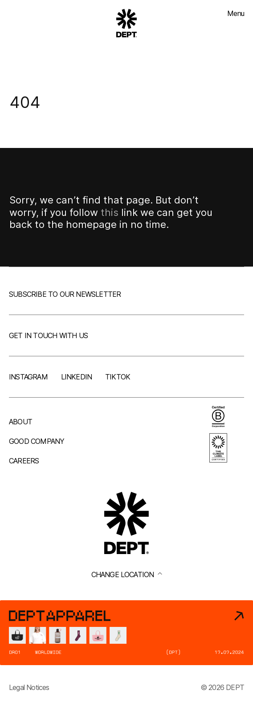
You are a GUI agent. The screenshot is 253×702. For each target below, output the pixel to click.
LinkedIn (76, 376)
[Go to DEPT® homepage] (126, 23)
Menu (235, 13)
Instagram (28, 376)
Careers (24, 460)
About (20, 421)
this (109, 212)
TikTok (117, 376)
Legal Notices (29, 687)
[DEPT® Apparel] (126, 632)
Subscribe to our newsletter (65, 294)
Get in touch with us (48, 335)
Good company (36, 441)
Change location (126, 574)
